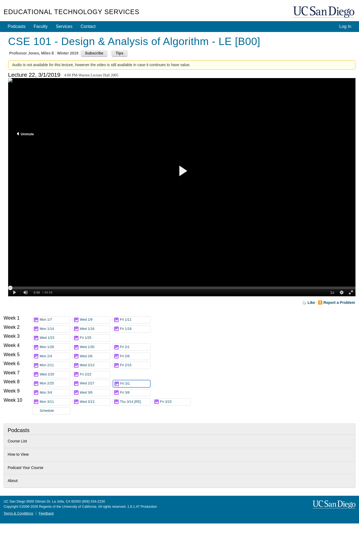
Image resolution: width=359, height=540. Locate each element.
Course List (17, 441)
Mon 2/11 (55, 365)
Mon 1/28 (55, 347)
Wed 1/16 (95, 329)
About (13, 480)
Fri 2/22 (95, 374)
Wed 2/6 (95, 356)
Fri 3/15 (175, 401)
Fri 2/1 (135, 347)
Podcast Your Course (25, 467)
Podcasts (17, 26)
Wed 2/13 (95, 365)
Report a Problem (339, 302)
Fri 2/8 (135, 356)
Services (64, 26)
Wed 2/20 (55, 374)
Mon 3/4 (55, 392)
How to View (18, 454)
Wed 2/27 (95, 383)
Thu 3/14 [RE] (135, 401)
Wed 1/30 (95, 347)
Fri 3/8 (135, 392)
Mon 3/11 (55, 401)
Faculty (41, 26)
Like (311, 302)
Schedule (47, 411)
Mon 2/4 (55, 356)
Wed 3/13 (95, 401)
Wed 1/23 (55, 338)
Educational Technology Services (71, 11)
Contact (88, 26)
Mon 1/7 (55, 319)
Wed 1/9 (95, 319)
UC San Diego (324, 12)
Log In (345, 26)
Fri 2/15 (135, 365)
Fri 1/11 (135, 319)
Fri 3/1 (135, 383)
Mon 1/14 (55, 329)
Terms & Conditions (18, 513)
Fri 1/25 (95, 338)
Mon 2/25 (55, 383)
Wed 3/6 (95, 392)
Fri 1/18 (135, 329)
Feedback (46, 513)
